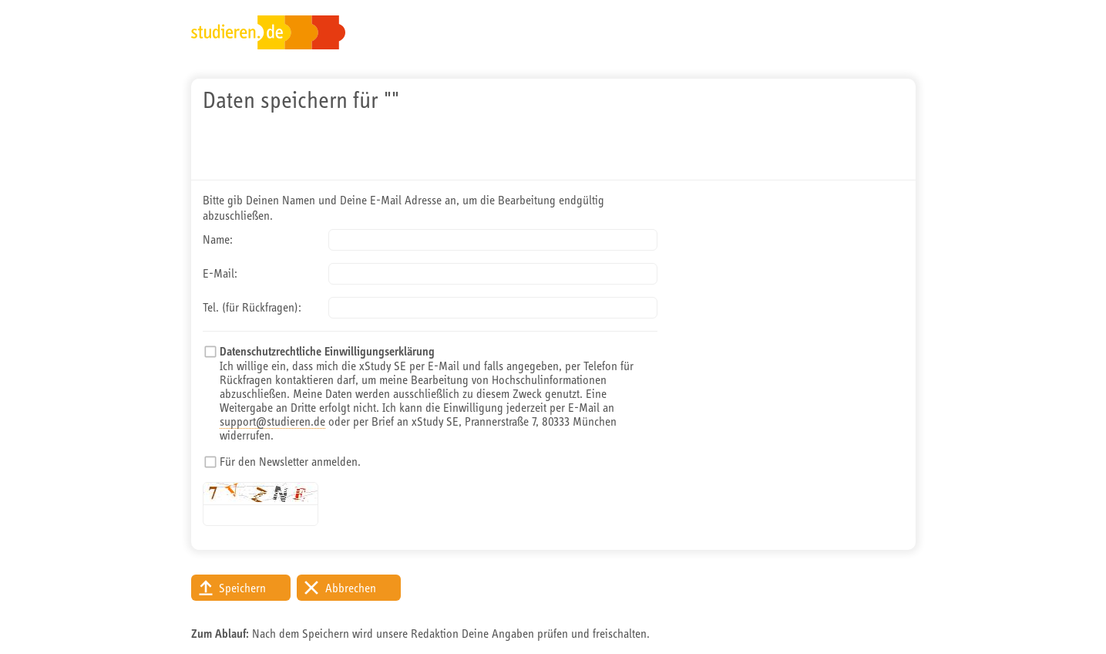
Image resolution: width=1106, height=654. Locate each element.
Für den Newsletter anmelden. (290, 461)
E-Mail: (220, 273)
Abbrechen (350, 588)
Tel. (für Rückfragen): (252, 307)
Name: (218, 239)
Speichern (242, 588)
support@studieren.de (272, 421)
